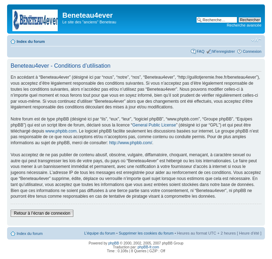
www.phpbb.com (60, 131)
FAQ (200, 51)
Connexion (252, 51)
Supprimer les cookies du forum (146, 233)
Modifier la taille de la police (256, 40)
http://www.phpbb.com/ (130, 142)
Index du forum (31, 41)
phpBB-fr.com (148, 247)
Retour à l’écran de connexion (42, 213)
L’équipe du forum (99, 233)
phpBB (113, 243)
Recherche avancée (244, 25)
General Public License (154, 125)
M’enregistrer (223, 51)
